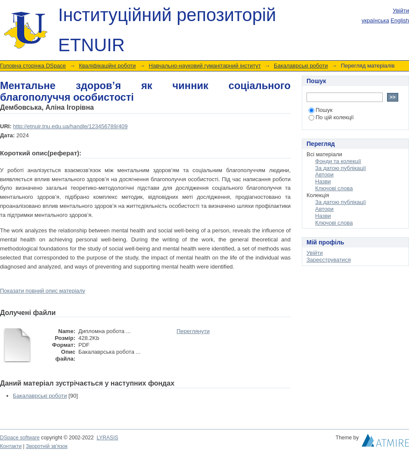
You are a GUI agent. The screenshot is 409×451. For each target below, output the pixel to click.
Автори (324, 174)
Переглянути (193, 331)
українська (375, 20)
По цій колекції (331, 117)
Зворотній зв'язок (47, 446)
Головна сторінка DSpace (33, 65)
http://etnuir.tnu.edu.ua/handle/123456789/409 (70, 126)
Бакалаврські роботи (301, 65)
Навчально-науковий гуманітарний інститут (205, 65)
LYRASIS (107, 438)
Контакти (11, 446)
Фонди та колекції (338, 161)
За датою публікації (340, 168)
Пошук (320, 110)
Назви (323, 181)
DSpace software (20, 438)
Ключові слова (334, 188)
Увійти (401, 10)
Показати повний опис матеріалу (42, 290)
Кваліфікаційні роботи (107, 65)
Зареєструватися (329, 259)
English (399, 20)
